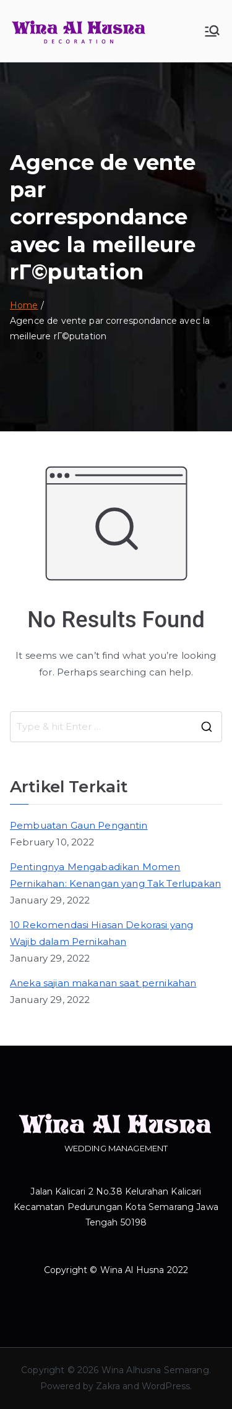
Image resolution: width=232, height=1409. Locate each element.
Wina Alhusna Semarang (155, 1370)
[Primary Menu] (212, 31)
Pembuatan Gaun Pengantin (79, 825)
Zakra (108, 1386)
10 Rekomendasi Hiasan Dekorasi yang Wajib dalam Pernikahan (101, 933)
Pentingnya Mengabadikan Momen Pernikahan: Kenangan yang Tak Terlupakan (115, 875)
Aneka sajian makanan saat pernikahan (103, 983)
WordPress (166, 1386)
